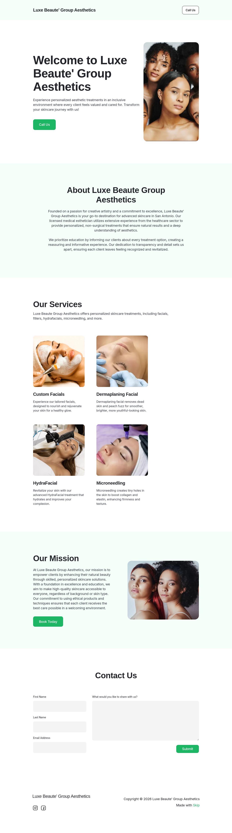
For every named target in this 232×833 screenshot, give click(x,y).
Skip (196, 805)
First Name (39, 696)
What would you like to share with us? (114, 696)
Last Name (39, 717)
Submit (187, 749)
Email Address (41, 737)
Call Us (190, 10)
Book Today (48, 622)
